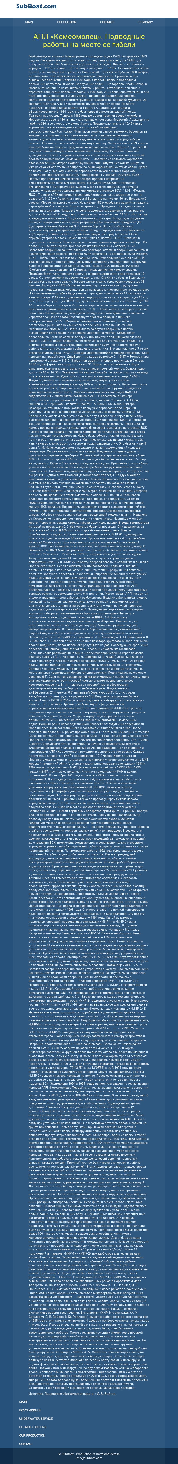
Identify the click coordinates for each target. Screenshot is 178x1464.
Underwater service (36, 1419)
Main (23, 1402)
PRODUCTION (66, 22)
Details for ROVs (32, 1427)
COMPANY (145, 22)
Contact (26, 1444)
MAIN (29, 22)
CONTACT (107, 22)
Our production (32, 1435)
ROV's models (29, 1410)
